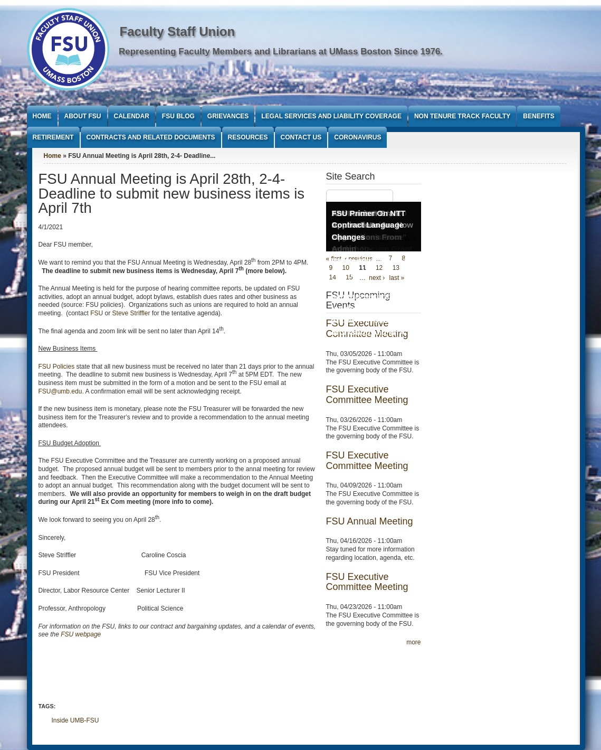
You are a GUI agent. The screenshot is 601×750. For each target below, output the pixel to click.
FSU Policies (57, 366)
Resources (248, 137)
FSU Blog (178, 116)
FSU (97, 313)
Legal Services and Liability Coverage (331, 116)
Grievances (228, 116)
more (413, 642)
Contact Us (301, 137)
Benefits (538, 116)
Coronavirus (357, 137)
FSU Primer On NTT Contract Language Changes (369, 225)
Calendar (131, 116)
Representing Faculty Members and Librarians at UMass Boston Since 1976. (281, 51)
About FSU (82, 116)
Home (42, 116)
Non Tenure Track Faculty (462, 116)
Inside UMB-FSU (75, 720)
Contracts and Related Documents (151, 137)
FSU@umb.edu (60, 391)
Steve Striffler (131, 313)
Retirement (53, 137)
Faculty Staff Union (177, 31)
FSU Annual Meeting (369, 521)
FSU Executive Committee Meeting (367, 394)
